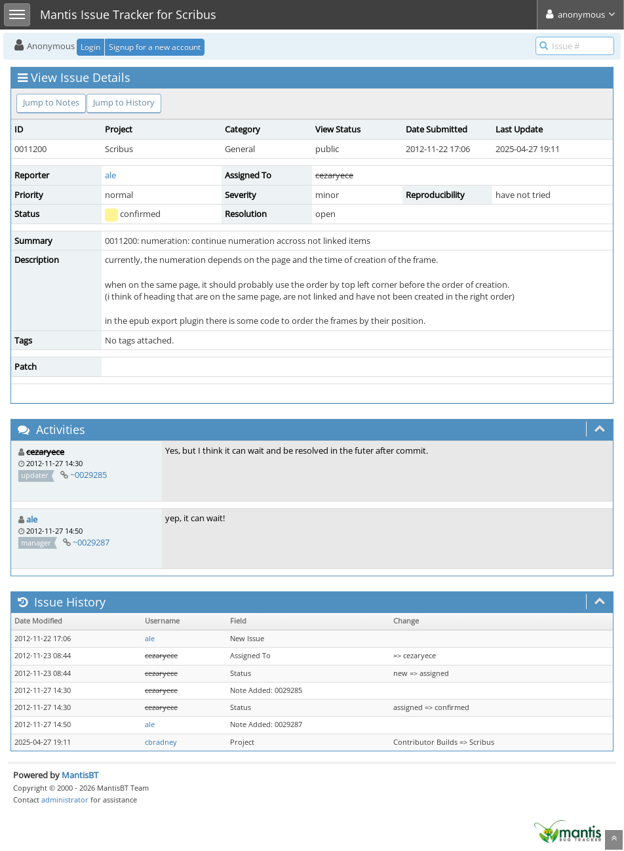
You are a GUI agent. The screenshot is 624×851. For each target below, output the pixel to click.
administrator (64, 799)
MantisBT (80, 775)
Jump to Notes (51, 102)
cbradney (161, 742)
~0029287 (91, 542)
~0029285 (88, 475)
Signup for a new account (155, 46)
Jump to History (124, 102)
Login (90, 46)
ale (110, 175)
